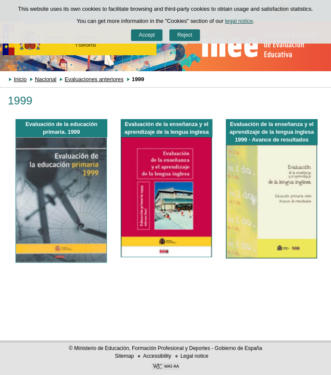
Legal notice (195, 356)
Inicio (20, 79)
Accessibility (157, 356)
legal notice (239, 21)
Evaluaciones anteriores (94, 79)
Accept (147, 35)
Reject (184, 35)
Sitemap (124, 356)
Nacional (45, 79)
